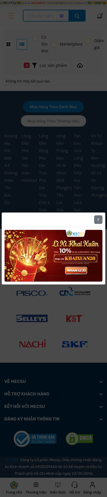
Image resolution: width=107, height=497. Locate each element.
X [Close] (98, 219)
